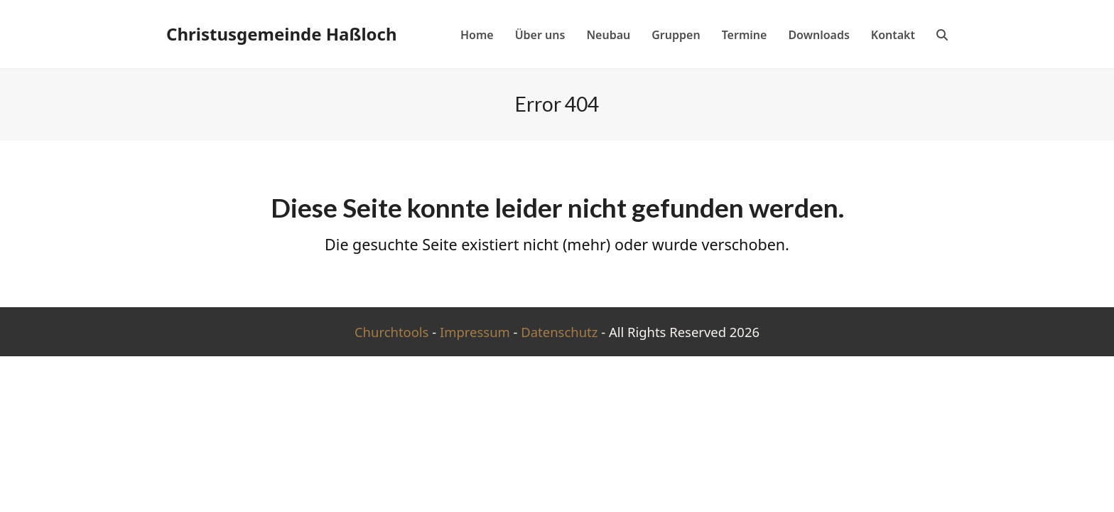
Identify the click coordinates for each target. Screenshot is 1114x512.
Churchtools (392, 332)
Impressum (475, 332)
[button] (942, 34)
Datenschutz (559, 332)
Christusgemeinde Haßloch (281, 34)
